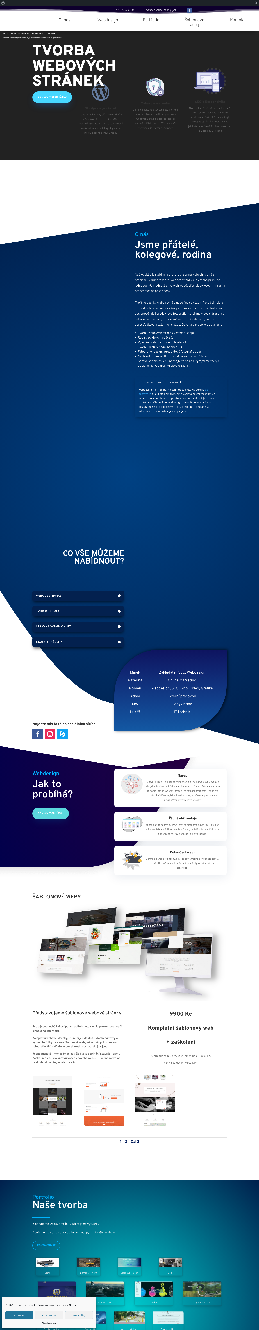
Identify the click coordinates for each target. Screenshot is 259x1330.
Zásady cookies (49, 1323)
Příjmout (19, 1315)
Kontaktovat (46, 1245)
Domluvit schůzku (50, 813)
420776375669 (125, 10)
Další (135, 1141)
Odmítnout (49, 1315)
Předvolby (78, 1315)
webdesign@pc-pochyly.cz (161, 10)
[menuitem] (3, 3)
